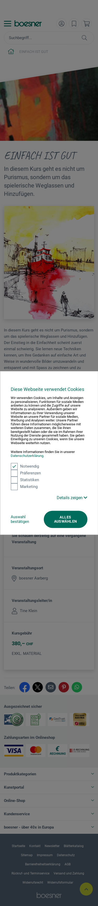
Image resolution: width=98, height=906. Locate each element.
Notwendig (25, 466)
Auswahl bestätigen (20, 519)
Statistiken (25, 479)
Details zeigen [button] (72, 497)
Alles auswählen (65, 519)
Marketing (24, 486)
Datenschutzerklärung (27, 456)
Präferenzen (26, 473)
